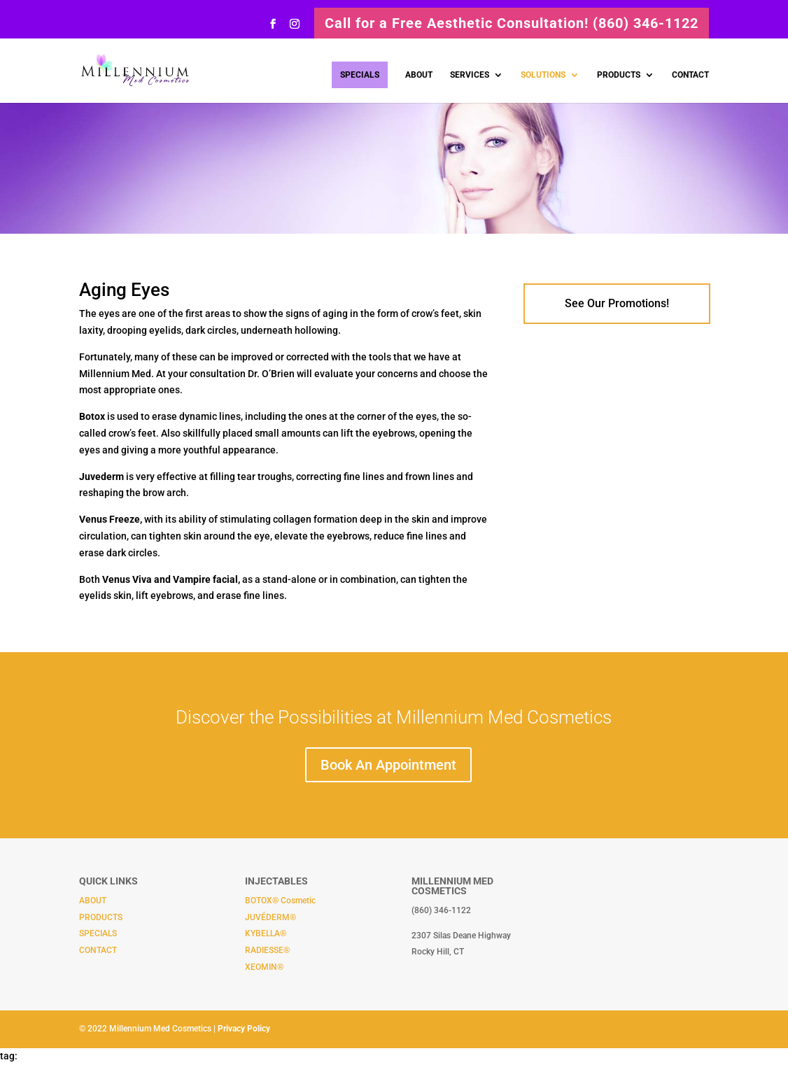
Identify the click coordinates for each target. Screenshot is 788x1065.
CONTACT (690, 75)
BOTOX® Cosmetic (280, 900)
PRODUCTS (618, 75)
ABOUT (418, 75)
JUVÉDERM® (270, 917)
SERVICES (469, 75)
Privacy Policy (244, 1029)
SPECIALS (359, 75)
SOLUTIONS (543, 75)
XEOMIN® (264, 967)
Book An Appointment (388, 764)
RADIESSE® (267, 950)
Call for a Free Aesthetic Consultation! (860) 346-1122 (511, 23)
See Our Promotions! (617, 303)
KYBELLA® (265, 933)
